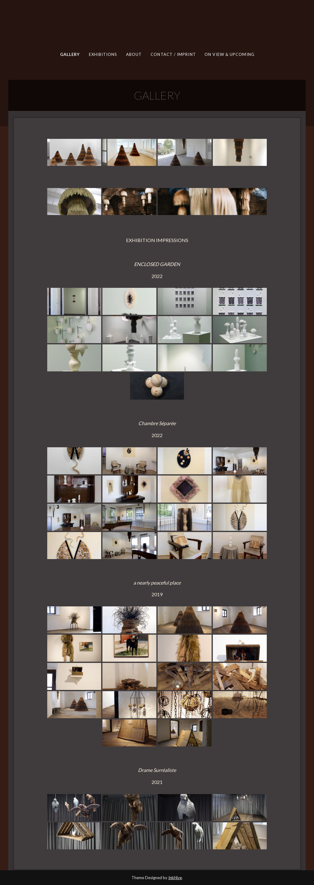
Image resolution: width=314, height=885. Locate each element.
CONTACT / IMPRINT (173, 54)
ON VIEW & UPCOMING (230, 54)
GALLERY (70, 54)
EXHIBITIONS (103, 54)
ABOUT (134, 54)
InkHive (175, 877)
